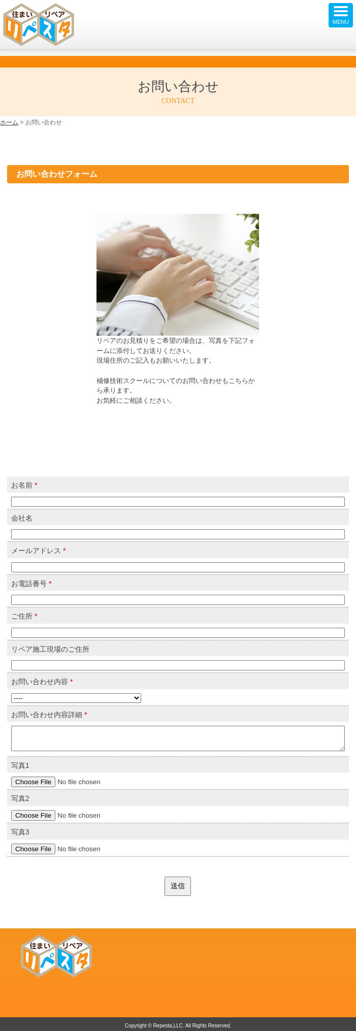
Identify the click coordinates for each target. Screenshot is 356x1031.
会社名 (22, 518)
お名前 (24, 485)
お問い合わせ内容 (42, 682)
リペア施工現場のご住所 (50, 649)
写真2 (20, 798)
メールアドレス (38, 550)
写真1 (20, 765)
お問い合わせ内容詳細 (49, 715)
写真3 (20, 832)
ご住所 (24, 616)
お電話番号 (31, 583)
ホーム (9, 122)
